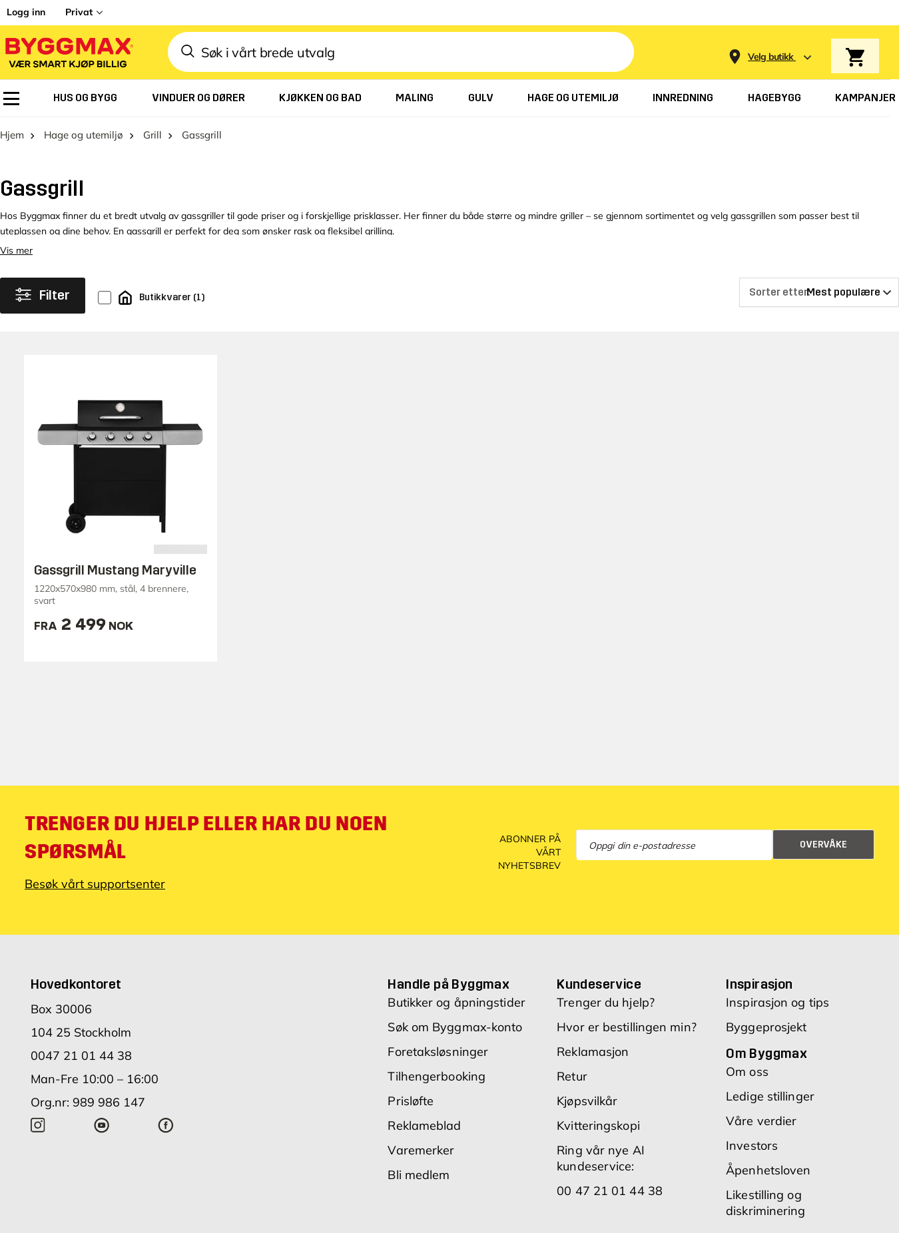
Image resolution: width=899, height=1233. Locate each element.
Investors (752, 1145)
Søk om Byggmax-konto (455, 1027)
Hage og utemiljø (83, 134)
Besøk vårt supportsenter (95, 883)
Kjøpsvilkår (587, 1101)
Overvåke (823, 844)
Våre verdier (761, 1120)
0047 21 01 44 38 (81, 1055)
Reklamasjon (593, 1051)
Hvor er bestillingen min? (627, 1027)
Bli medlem (419, 1174)
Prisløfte (411, 1101)
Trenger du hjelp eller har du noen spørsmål (206, 837)
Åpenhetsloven (768, 1170)
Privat (79, 12)
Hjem (12, 134)
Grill (152, 134)
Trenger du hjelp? (606, 1002)
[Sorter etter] (819, 292)
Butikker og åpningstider (456, 1002)
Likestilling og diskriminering (765, 1202)
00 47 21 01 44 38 (610, 1190)
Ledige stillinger (770, 1096)
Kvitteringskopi (598, 1125)
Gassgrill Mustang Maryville (115, 570)
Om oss (747, 1071)
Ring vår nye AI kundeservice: (601, 1158)
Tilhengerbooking (436, 1076)
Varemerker (421, 1150)
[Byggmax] (68, 52)
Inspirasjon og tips (777, 1002)
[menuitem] (11, 98)
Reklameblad (424, 1125)
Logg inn (26, 12)
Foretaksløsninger (438, 1051)
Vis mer (16, 250)
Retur (572, 1076)
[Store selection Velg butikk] (770, 57)
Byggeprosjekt (766, 1027)
